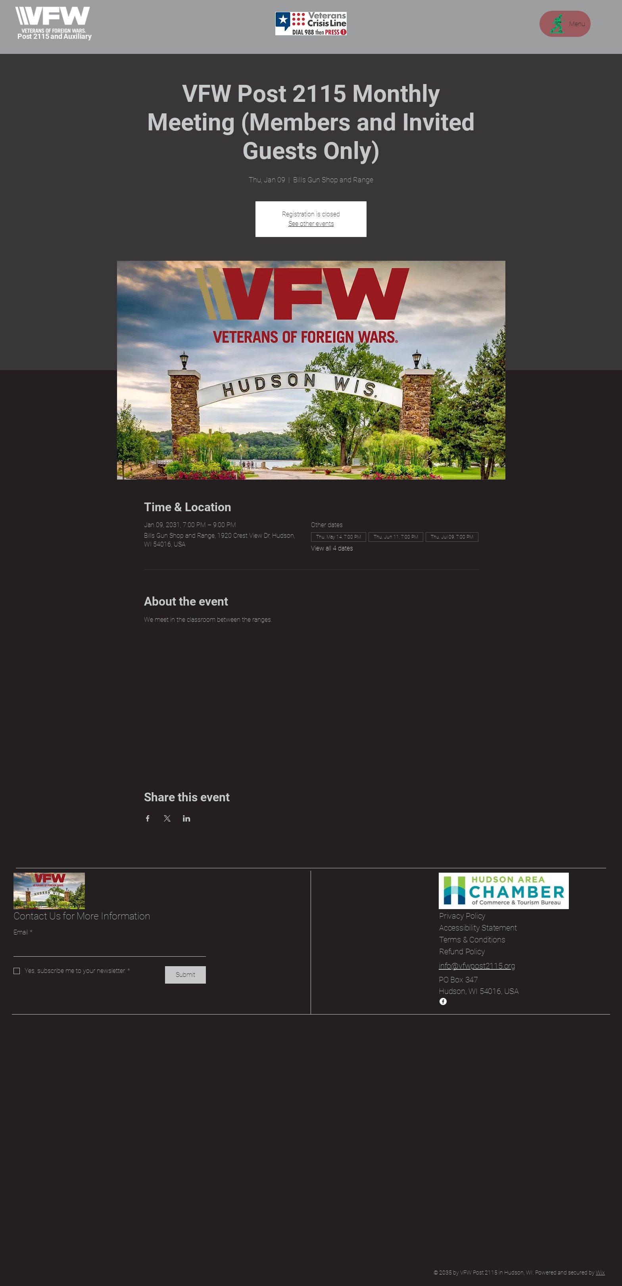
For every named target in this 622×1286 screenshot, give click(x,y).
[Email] (107, 948)
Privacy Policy (462, 916)
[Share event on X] (167, 818)
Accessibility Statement (477, 927)
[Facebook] (443, 1001)
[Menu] (565, 24)
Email (23, 932)
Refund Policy (462, 951)
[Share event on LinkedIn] (186, 818)
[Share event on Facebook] (148, 818)
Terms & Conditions (472, 939)
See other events (311, 223)
